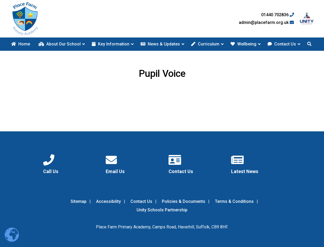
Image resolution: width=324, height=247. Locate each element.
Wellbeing (243, 44)
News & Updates (160, 44)
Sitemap (79, 201)
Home (20, 44)
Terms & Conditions (234, 201)
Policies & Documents (183, 201)
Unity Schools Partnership (162, 209)
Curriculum (205, 44)
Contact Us (282, 44)
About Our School (60, 44)
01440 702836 (277, 14)
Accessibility (108, 201)
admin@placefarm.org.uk (266, 22)
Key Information (110, 44)
